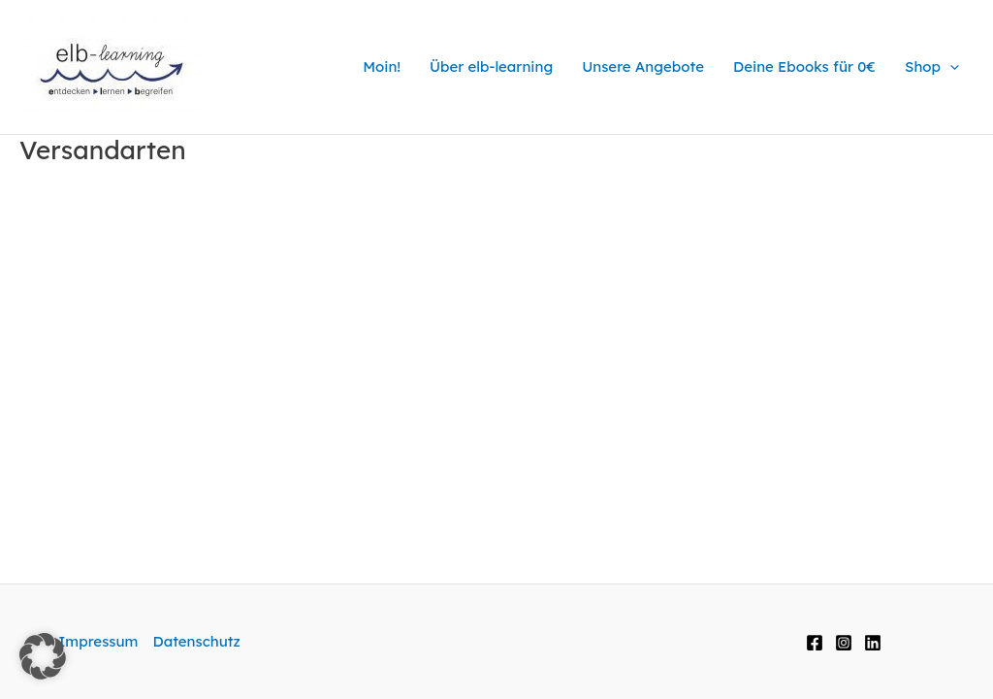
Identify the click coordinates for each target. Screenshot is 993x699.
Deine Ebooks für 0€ (804, 66)
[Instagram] (843, 642)
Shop (932, 67)
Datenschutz (196, 641)
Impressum (98, 641)
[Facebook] (814, 642)
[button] (42, 656)
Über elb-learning (491, 66)
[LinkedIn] (872, 642)
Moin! (381, 66)
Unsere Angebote (643, 66)
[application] (950, 67)
